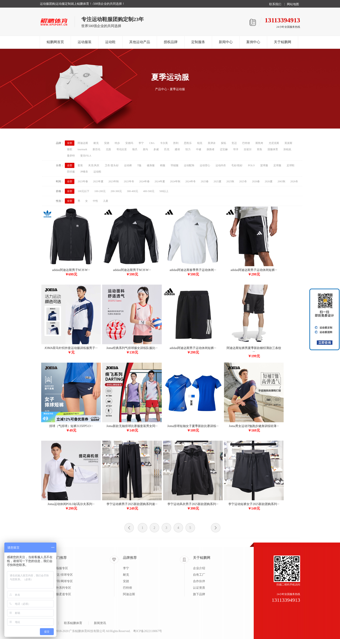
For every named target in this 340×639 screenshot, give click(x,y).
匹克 (166, 149)
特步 (117, 143)
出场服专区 (60, 568)
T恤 (139, 165)
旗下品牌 (199, 594)
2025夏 (217, 181)
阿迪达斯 (83, 143)
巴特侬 (246, 143)
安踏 (106, 143)
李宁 (141, 143)
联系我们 (275, 4)
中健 (198, 149)
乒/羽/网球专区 (63, 581)
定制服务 (198, 42)
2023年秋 (113, 181)
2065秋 (281, 181)
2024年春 (144, 181)
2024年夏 (160, 181)
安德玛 (129, 143)
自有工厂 (199, 574)
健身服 (151, 165)
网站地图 (293, 4)
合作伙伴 (199, 581)
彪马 (145, 149)
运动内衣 (221, 165)
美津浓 (212, 143)
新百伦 (96, 149)
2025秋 (230, 181)
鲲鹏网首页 (55, 42)
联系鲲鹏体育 (73, 623)
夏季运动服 (177, 89)
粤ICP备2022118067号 (147, 631)
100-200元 (100, 191)
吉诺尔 (248, 149)
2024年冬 (190, 181)
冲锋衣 (84, 171)
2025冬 (243, 181)
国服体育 (273, 149)
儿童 (105, 200)
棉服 (162, 165)
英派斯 (288, 143)
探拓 (223, 143)
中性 (95, 200)
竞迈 (234, 143)
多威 (156, 149)
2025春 (205, 181)
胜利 (175, 143)
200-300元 (116, 191)
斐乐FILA (85, 155)
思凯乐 (188, 143)
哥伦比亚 (121, 149)
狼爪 (134, 149)
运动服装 (85, 42)
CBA (152, 143)
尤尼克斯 (274, 143)
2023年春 (83, 181)
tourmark (82, 149)
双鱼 (259, 149)
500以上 (163, 191)
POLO (251, 165)
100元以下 (83, 191)
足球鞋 (290, 165)
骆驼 (69, 149)
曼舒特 (71, 155)
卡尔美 (164, 143)
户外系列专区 (62, 587)
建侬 (177, 149)
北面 (108, 149)
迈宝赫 (224, 149)
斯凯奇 (259, 143)
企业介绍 (199, 568)
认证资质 (199, 587)
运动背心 (205, 165)
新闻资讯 (100, 623)
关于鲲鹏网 (282, 42)
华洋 (235, 149)
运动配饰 (189, 165)
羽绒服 (174, 165)
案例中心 (253, 42)
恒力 (188, 149)
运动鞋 (110, 42)
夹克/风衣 (93, 165)
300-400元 (132, 191)
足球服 (277, 165)
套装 (80, 165)
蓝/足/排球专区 (63, 574)
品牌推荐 (130, 557)
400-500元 (148, 191)
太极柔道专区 (62, 594)
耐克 (96, 143)
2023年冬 (129, 181)
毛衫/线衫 (236, 165)
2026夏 (269, 181)
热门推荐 (60, 557)
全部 (69, 143)
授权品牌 (171, 42)
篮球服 (264, 165)
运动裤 (128, 165)
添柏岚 (287, 149)
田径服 (71, 171)
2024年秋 (175, 181)
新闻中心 (226, 42)
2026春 (256, 181)
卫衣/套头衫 (111, 165)
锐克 (199, 143)
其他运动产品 (139, 42)
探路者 (210, 149)
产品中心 (161, 89)
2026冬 (294, 181)
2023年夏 (98, 181)
